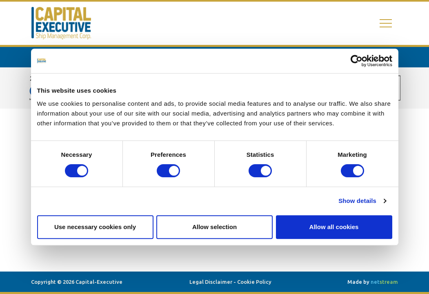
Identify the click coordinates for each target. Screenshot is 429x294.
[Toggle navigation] (385, 23)
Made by (372, 282)
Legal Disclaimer (210, 282)
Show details (357, 200)
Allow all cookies (334, 226)
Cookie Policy (254, 282)
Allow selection (214, 226)
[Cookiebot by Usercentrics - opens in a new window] (356, 61)
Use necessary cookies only (95, 226)
